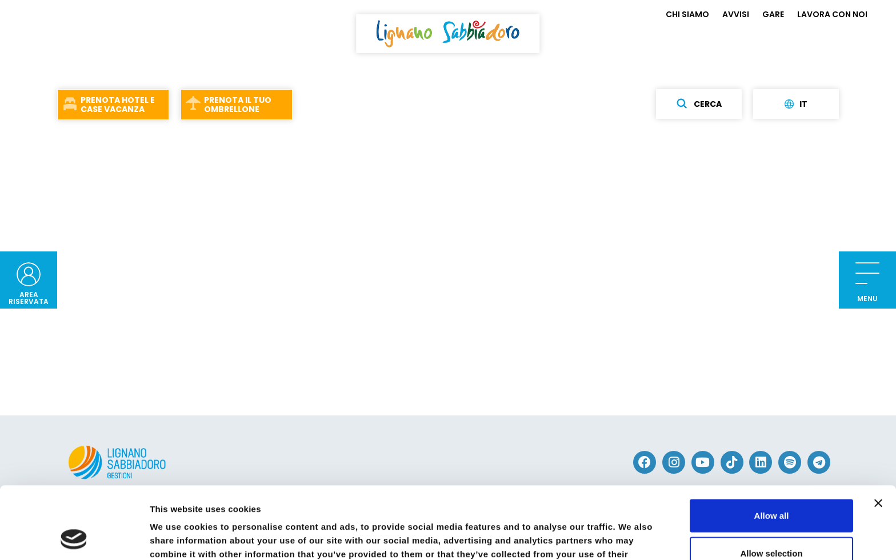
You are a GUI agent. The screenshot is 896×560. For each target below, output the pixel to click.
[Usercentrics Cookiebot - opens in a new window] (74, 537)
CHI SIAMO (687, 14)
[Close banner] (878, 435)
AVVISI (735, 14)
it (796, 104)
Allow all (771, 448)
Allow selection (771, 485)
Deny (771, 522)
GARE (773, 14)
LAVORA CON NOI (832, 14)
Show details (599, 537)
